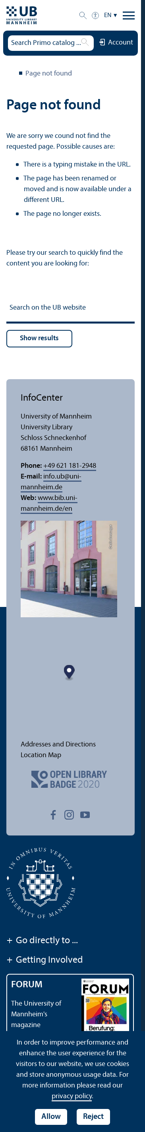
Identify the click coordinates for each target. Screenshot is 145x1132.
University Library (11, 74)
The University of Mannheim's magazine (36, 1014)
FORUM (27, 985)
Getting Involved (44, 960)
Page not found (48, 74)
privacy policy (72, 1096)
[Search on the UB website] (70, 309)
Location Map (41, 755)
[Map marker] (69, 673)
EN (108, 15)
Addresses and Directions (58, 744)
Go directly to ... (42, 941)
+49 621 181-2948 (69, 466)
